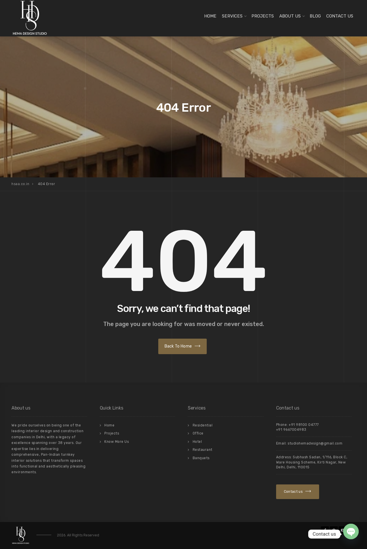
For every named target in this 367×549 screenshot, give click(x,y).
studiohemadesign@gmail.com (315, 443)
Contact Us (339, 16)
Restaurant (202, 450)
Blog (315, 16)
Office (198, 433)
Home (210, 16)
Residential (203, 425)
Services (232, 16)
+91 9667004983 (291, 430)
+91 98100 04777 (304, 425)
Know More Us (116, 442)
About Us (290, 16)
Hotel (197, 442)
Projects (262, 16)
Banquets (201, 458)
